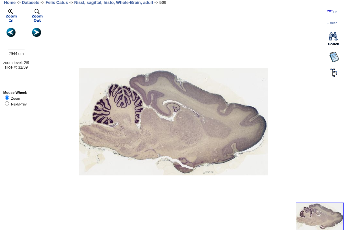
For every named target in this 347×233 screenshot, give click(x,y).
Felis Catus (57, 2)
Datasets (30, 2)
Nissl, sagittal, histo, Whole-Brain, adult (113, 2)
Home (10, 2)
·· (332, 23)
